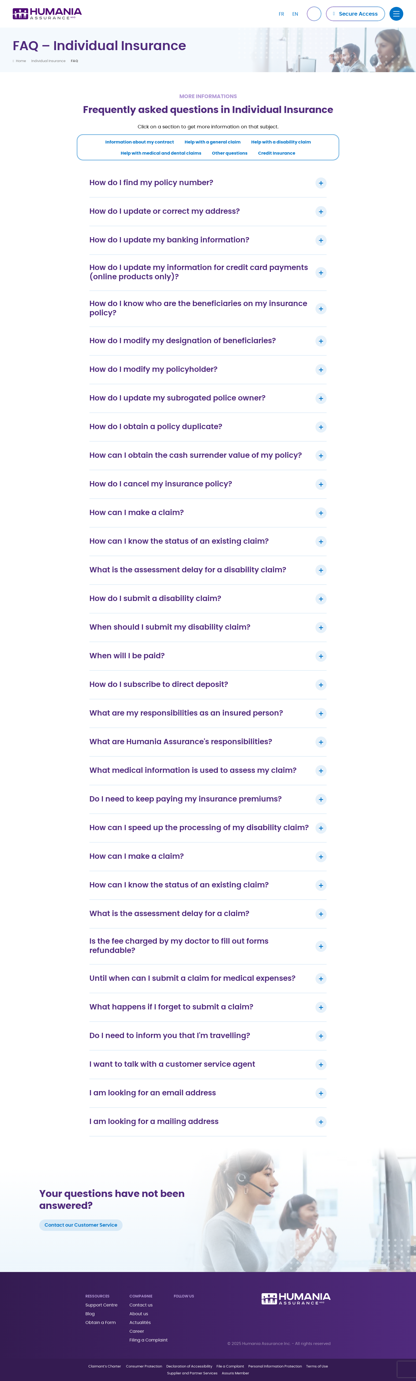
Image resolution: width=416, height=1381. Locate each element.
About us (138, 1314)
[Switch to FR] (281, 14)
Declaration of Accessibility (189, 1366)
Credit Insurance (276, 153)
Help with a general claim (213, 142)
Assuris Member (235, 1373)
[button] (355, 13)
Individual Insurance (48, 61)
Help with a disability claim (281, 142)
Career (136, 1331)
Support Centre (101, 1305)
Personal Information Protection (275, 1366)
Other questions (230, 153)
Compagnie (140, 1296)
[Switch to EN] (295, 14)
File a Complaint (230, 1366)
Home (21, 61)
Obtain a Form (100, 1323)
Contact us (141, 1305)
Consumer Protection (144, 1366)
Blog (90, 1314)
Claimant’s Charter (105, 1366)
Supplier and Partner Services (192, 1373)
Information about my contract (139, 142)
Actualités (140, 1323)
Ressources (97, 1296)
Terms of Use (317, 1366)
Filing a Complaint (148, 1340)
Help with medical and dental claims (161, 153)
